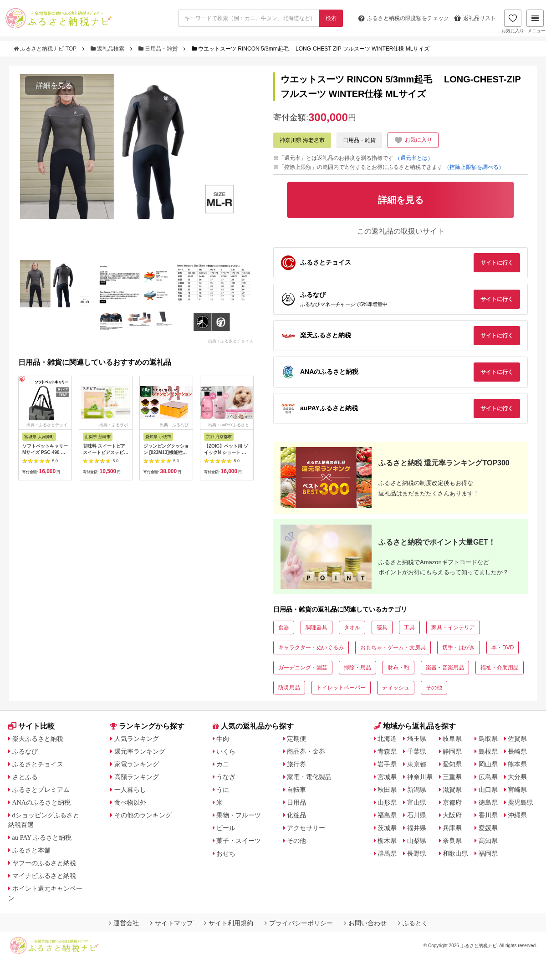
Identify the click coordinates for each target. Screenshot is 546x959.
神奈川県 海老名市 (302, 140)
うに (222, 789)
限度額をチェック (403, 18)
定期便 (296, 738)
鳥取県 (488, 738)
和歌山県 (455, 853)
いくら (225, 751)
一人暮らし (130, 789)
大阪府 (452, 815)
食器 (283, 627)
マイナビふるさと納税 (44, 875)
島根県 (488, 751)
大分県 (517, 777)
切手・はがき (458, 647)
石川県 (416, 815)
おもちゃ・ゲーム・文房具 (393, 647)
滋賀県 (452, 789)
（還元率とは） (414, 158)
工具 (409, 627)
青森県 (387, 751)
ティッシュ (395, 687)
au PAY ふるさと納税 (42, 837)
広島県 (488, 777)
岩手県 (387, 764)
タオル (352, 627)
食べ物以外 (130, 802)
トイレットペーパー (341, 687)
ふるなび (25, 751)
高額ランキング (136, 777)
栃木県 (387, 840)
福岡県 (488, 853)
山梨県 (416, 840)
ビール (225, 828)
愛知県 (452, 764)
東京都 (416, 764)
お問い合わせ (365, 923)
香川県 (488, 815)
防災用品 (289, 687)
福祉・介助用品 (499, 667)
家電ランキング (136, 764)
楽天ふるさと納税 (37, 738)
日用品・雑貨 (158, 49)
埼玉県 (416, 738)
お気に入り (512, 21)
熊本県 (517, 764)
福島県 (387, 815)
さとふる (25, 777)
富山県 (416, 802)
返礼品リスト (475, 18)
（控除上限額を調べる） (474, 167)
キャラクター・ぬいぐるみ (311, 647)
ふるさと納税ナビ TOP (46, 49)
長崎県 (517, 751)
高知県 (488, 840)
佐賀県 (517, 738)
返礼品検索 (108, 49)
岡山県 (488, 764)
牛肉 (222, 738)
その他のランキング (143, 815)
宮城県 (387, 777)
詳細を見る (54, 85)
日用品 (296, 802)
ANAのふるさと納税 (41, 802)
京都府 (452, 802)
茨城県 (387, 828)
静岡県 (452, 751)
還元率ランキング (139, 751)
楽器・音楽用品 (445, 667)
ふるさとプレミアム (41, 789)
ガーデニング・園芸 (302, 667)
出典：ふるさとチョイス (230, 340)
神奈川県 (420, 777)
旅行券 (296, 764)
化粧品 (296, 815)
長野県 (416, 853)
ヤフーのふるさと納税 (44, 863)
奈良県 (452, 840)
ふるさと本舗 (31, 850)
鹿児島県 (520, 802)
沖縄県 (517, 815)
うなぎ (225, 777)
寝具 (382, 627)
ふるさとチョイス (37, 764)
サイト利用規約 (228, 923)
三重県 (452, 777)
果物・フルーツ (238, 815)
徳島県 (488, 802)
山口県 (488, 789)
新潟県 (416, 789)
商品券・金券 (306, 751)
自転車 (296, 789)
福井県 (416, 828)
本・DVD (502, 647)
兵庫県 (452, 828)
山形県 (387, 802)
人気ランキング (136, 738)
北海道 (387, 738)
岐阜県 (452, 738)
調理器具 (316, 627)
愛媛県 (488, 828)
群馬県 (387, 853)
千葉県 (416, 751)
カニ (222, 764)
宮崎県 (517, 789)
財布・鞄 (398, 667)
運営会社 (124, 923)
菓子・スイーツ (238, 840)
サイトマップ (171, 923)
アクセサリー (306, 828)
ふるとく (413, 923)
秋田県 (387, 789)
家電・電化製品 (309, 777)
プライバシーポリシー (299, 923)
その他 (434, 687)
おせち (225, 853)
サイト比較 (31, 726)
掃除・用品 (357, 667)
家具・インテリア (453, 627)
